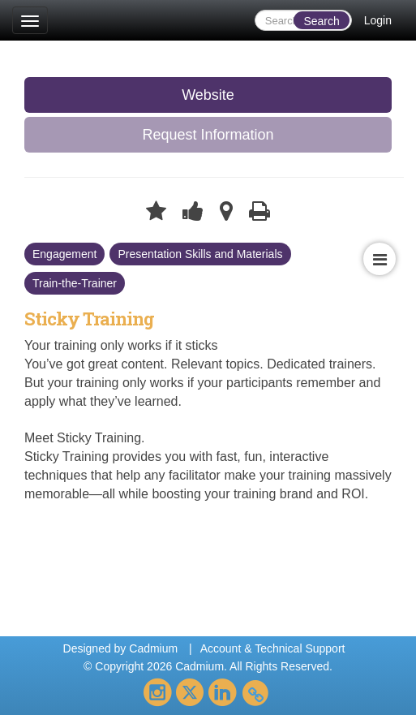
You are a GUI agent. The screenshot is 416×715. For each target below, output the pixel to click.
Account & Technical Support (272, 648)
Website (208, 95)
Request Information (207, 135)
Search (321, 21)
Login (378, 20)
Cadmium (153, 648)
